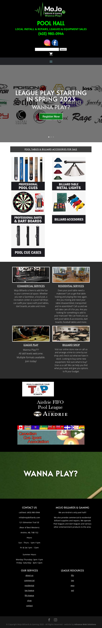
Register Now (51, 121)
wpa (72, 585)
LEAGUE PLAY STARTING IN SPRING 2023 (51, 100)
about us (29, 575)
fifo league (29, 595)
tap (72, 580)
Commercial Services (31, 286)
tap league (29, 590)
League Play (31, 345)
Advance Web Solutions (85, 624)
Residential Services (71, 286)
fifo (72, 575)
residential (29, 585)
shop (29, 600)
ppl (72, 590)
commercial (29, 580)
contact (29, 605)
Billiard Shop (71, 345)
